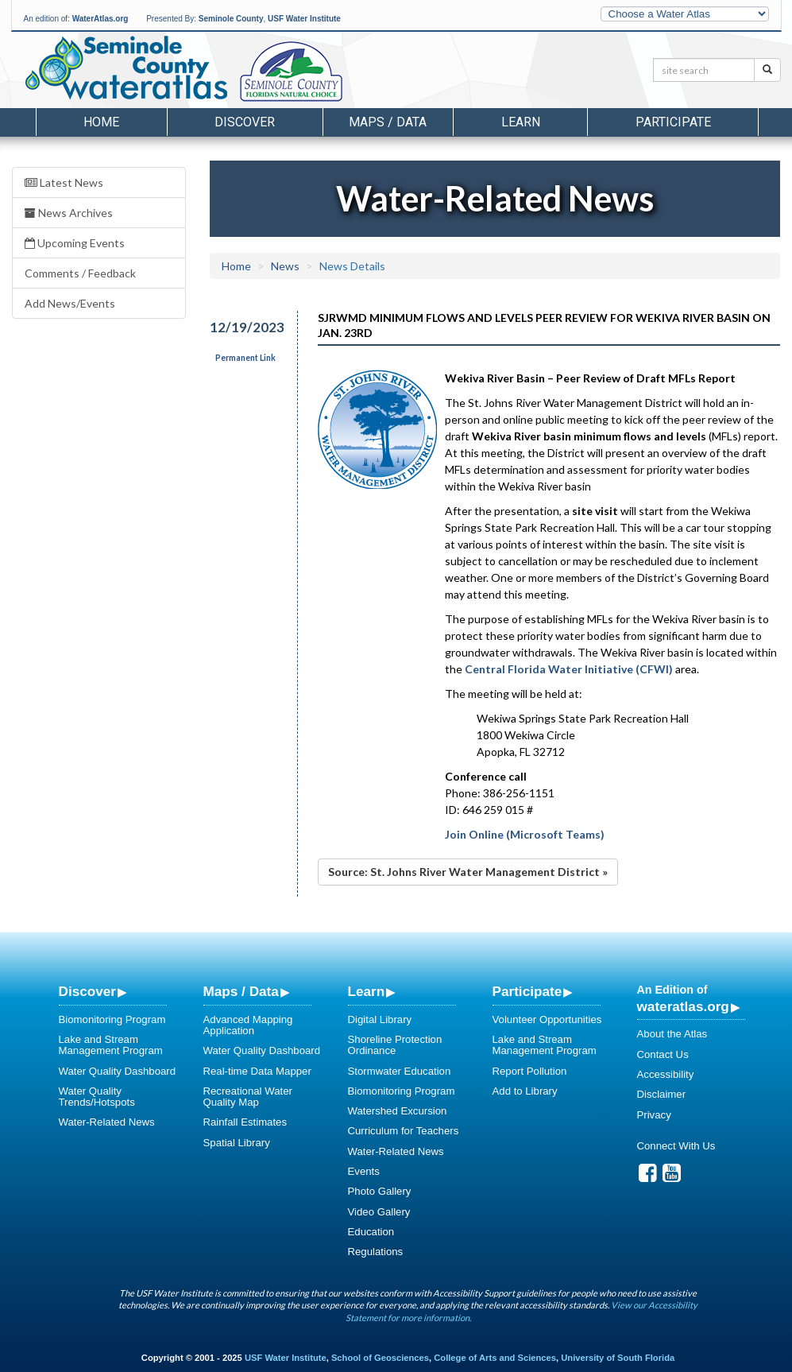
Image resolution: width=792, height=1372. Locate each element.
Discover (87, 991)
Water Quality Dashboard (117, 1071)
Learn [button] (520, 122)
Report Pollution (530, 1071)
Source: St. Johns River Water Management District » (468, 871)
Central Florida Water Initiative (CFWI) (569, 669)
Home (101, 122)
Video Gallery (379, 1212)
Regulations (376, 1252)
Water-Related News (107, 1122)
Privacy (654, 1115)
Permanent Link (245, 357)
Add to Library (525, 1091)
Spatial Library (236, 1143)
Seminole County (231, 18)
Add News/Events (70, 303)
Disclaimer (661, 1094)
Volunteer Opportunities (547, 1019)
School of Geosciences (380, 1357)
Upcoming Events (75, 243)
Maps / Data (241, 991)
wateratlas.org (683, 1006)
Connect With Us (676, 1146)
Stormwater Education (399, 1071)
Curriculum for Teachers (403, 1131)
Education (371, 1232)
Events (364, 1171)
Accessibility (665, 1074)
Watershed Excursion (397, 1111)
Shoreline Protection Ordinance (395, 1044)
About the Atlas (672, 1034)
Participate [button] (673, 122)
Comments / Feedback (80, 273)
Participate (527, 991)
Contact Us (663, 1054)
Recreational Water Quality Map (247, 1096)
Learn (366, 991)
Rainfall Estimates (245, 1122)
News (285, 266)
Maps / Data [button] (388, 122)
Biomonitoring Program (112, 1019)
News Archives (69, 212)
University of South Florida (617, 1357)
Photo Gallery (379, 1191)
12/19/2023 (243, 327)
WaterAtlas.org (100, 18)
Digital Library (380, 1019)
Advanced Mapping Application (248, 1025)
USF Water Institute (304, 18)
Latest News (64, 182)
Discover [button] (244, 122)
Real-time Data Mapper (257, 1071)
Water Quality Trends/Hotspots (97, 1096)
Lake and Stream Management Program (111, 1044)
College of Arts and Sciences (495, 1357)
